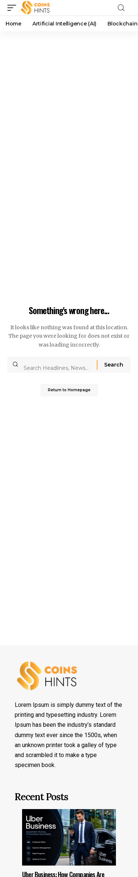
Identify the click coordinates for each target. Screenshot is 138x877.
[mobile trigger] (13, 8)
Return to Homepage (69, 390)
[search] (123, 8)
